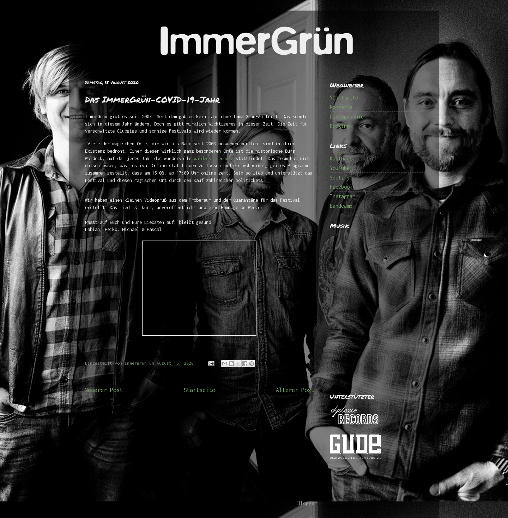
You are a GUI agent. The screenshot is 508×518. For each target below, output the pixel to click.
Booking (340, 126)
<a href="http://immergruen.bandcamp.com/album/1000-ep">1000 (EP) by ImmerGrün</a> (377, 306)
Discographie (347, 117)
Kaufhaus (341, 159)
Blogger (307, 503)
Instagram (342, 196)
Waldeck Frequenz (213, 158)
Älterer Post (295, 390)
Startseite (199, 390)
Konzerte (341, 107)
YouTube (340, 168)
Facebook (341, 187)
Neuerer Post (104, 390)
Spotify (340, 178)
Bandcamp (341, 206)
